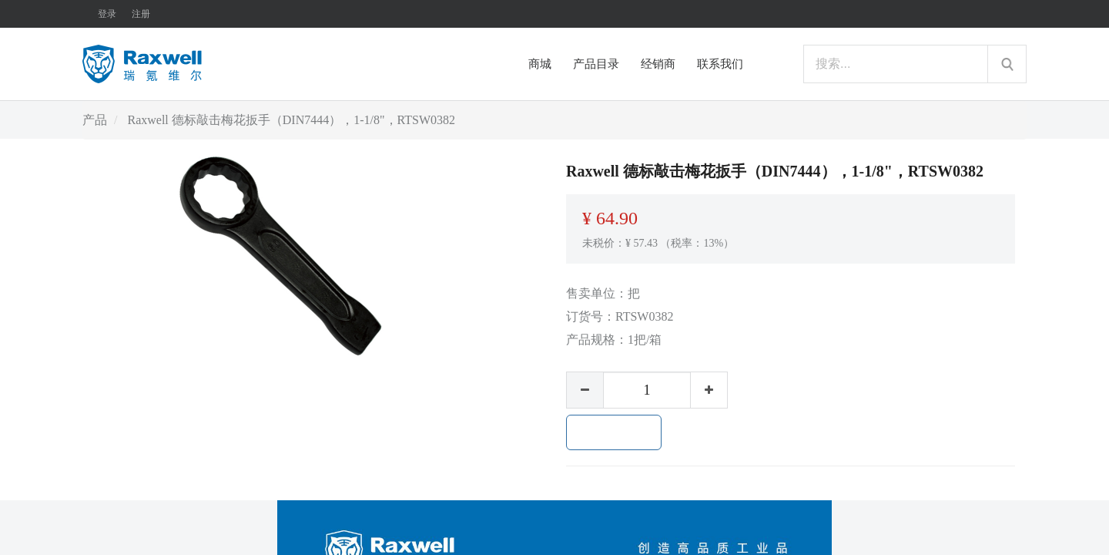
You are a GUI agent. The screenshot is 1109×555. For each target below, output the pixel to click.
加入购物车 (613, 432)
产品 (94, 119)
